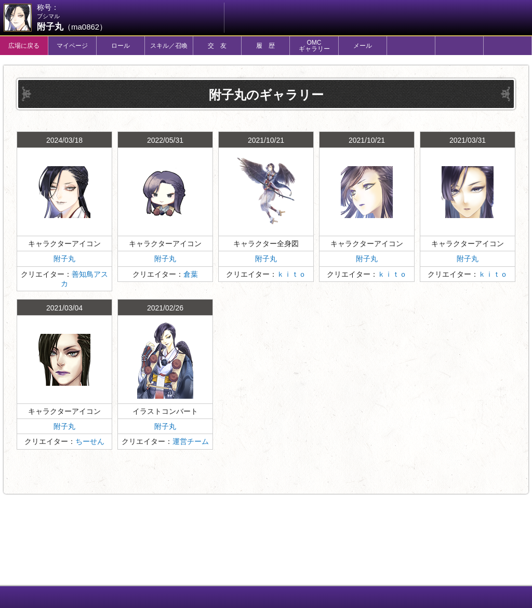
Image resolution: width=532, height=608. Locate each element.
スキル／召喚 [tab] (169, 45)
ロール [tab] (120, 45)
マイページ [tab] (72, 45)
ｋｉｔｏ (291, 274)
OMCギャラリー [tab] (314, 45)
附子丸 (64, 258)
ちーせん (89, 441)
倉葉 (190, 274)
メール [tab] (362, 45)
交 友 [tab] (217, 45)
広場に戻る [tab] (23, 45)
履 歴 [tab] (265, 45)
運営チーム (190, 441)
